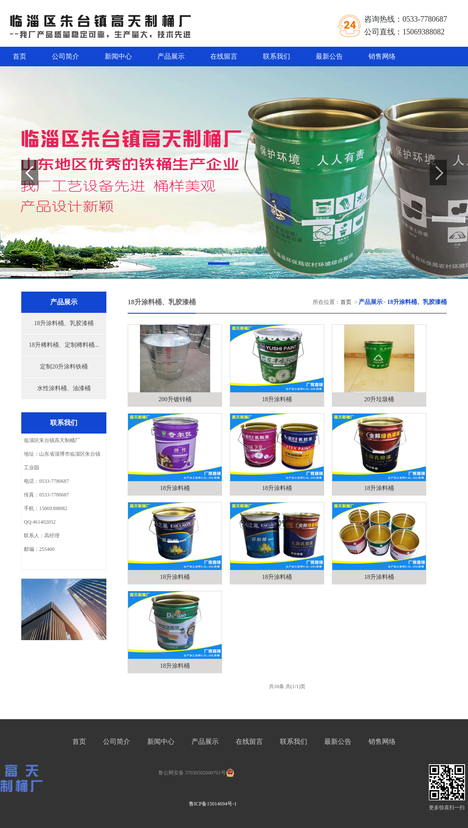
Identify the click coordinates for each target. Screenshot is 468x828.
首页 (19, 56)
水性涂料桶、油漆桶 (64, 388)
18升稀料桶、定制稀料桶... (64, 345)
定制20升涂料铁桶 (64, 366)
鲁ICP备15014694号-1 (213, 804)
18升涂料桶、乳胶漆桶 (64, 323)
